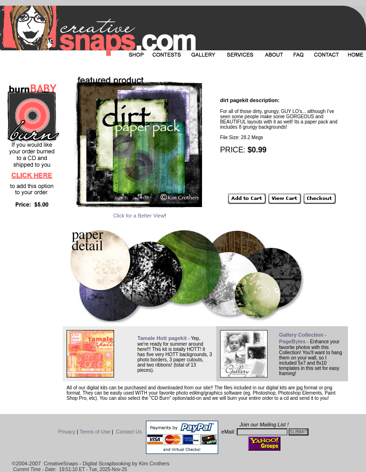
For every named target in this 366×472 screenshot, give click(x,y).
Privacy (66, 431)
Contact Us (129, 431)
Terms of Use (94, 431)
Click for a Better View (138, 215)
